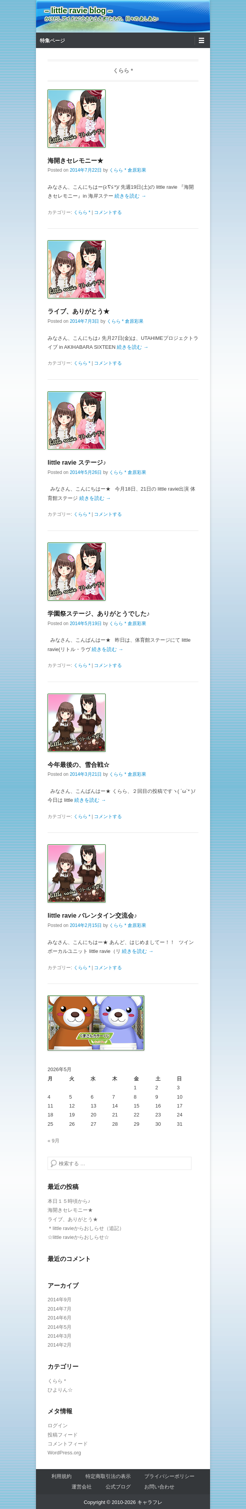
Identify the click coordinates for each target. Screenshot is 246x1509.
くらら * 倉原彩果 (127, 170)
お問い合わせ (159, 1487)
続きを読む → (130, 196)
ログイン (58, 1425)
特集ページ (52, 40)
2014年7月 (60, 1309)
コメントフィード (68, 1444)
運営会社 (82, 1487)
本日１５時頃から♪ (69, 1201)
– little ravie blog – (79, 10)
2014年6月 (60, 1318)
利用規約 (61, 1476)
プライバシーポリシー (169, 1476)
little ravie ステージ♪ (77, 462)
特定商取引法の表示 (108, 1476)
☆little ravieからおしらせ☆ (78, 1237)
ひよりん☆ (60, 1390)
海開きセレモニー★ (75, 160)
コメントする (108, 212)
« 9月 (54, 1141)
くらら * (82, 212)
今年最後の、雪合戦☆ (78, 764)
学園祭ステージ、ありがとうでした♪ (99, 613)
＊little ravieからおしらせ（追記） (86, 1228)
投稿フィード (63, 1435)
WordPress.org (64, 1453)
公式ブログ (118, 1487)
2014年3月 (60, 1336)
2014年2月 (60, 1345)
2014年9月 (60, 1299)
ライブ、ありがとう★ (78, 311)
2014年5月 (60, 1327)
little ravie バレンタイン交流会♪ (92, 915)
